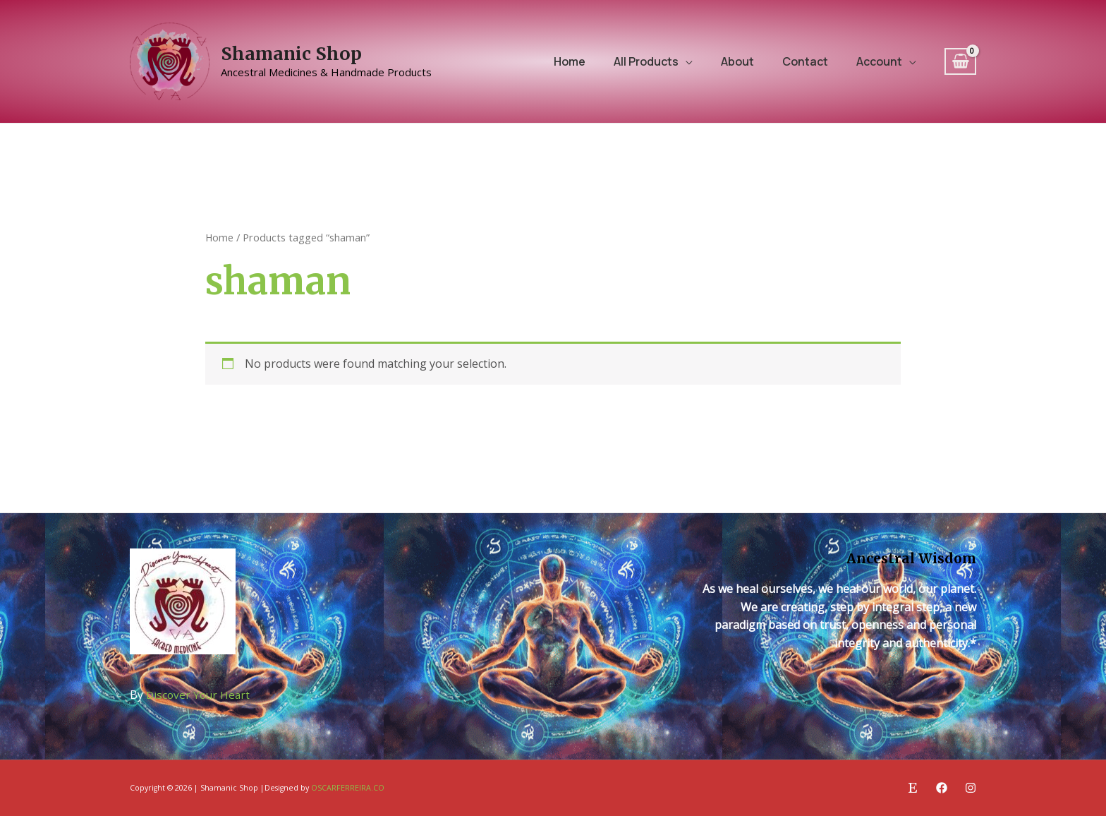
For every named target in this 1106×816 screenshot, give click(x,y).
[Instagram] (970, 787)
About (737, 61)
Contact (805, 61)
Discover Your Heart (199, 694)
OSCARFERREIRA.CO (347, 788)
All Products (646, 61)
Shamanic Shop (291, 53)
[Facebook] (941, 787)
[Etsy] (912, 787)
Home (569, 61)
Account (879, 61)
